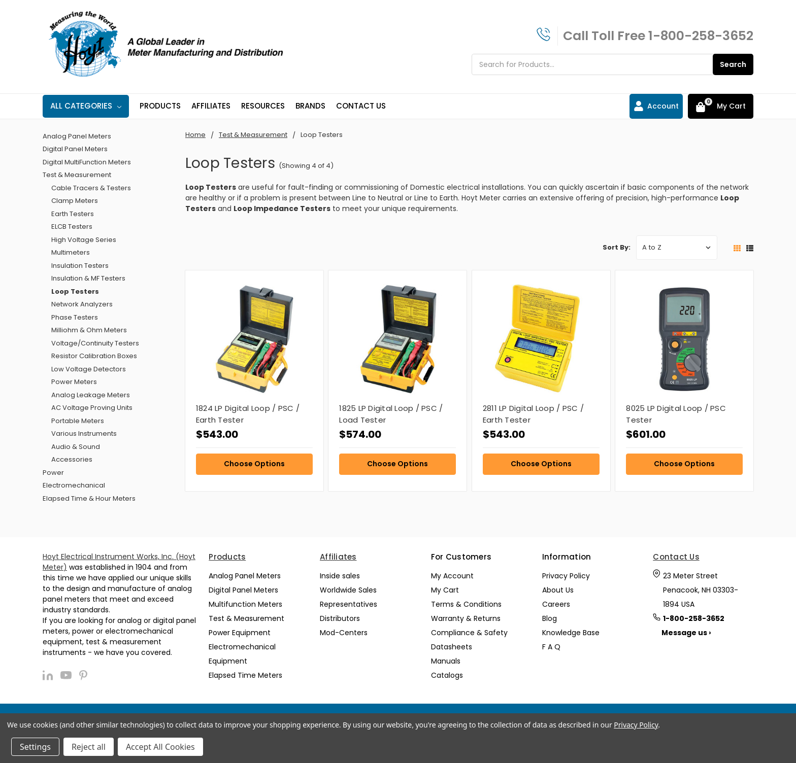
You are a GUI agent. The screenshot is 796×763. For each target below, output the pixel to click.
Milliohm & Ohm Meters (89, 330)
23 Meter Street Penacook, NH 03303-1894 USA (700, 590)
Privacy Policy (566, 576)
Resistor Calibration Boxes (94, 356)
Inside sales (340, 576)
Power (53, 472)
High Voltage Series (83, 240)
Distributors (340, 618)
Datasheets (451, 647)
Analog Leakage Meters (90, 395)
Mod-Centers (344, 633)
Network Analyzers (82, 304)
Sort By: (617, 247)
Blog (549, 618)
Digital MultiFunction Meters (87, 162)
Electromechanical (74, 485)
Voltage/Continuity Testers (95, 343)
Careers (556, 604)
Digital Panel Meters (75, 149)
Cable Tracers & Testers (91, 188)
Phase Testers (74, 317)
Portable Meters (77, 421)
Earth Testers (72, 214)
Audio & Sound (75, 447)
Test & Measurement (77, 175)
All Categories (85, 105)
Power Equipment (240, 633)
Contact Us (361, 105)
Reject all (89, 746)
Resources (263, 105)
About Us (558, 590)
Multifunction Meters (245, 604)
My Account (452, 576)
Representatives (348, 604)
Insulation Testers (80, 265)
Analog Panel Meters (77, 136)
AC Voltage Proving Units (91, 407)
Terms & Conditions (466, 604)
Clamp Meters (74, 200)
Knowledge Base (571, 633)
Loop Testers (75, 291)
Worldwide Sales (348, 590)
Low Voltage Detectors (88, 369)
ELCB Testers (71, 226)
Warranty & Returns (466, 618)
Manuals (445, 661)
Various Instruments (84, 433)
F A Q (551, 647)
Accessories (71, 459)
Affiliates (210, 105)
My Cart (445, 590)
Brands (310, 105)
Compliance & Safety (469, 633)
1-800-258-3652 (700, 36)
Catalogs (447, 675)
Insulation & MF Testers (88, 278)
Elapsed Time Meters (245, 675)
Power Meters (74, 382)
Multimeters (70, 252)
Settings (35, 746)
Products (160, 105)
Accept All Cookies (160, 746)
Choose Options (254, 464)
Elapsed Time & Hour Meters (89, 498)
